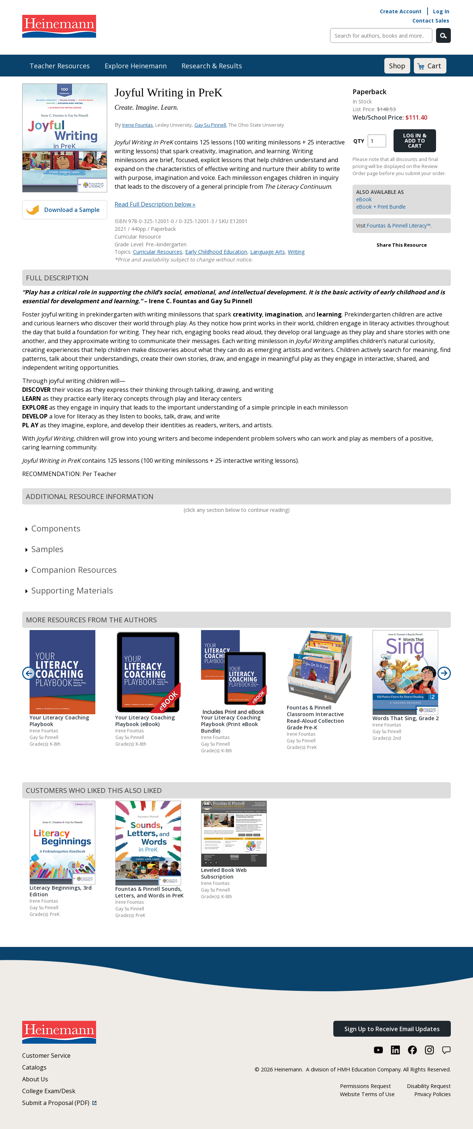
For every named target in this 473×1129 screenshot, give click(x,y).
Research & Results (211, 65)
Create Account (401, 11)
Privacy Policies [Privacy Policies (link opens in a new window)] (432, 1094)
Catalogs (34, 1067)
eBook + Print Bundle (381, 206)
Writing (296, 251)
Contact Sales (430, 20)
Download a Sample (72, 210)
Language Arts (267, 251)
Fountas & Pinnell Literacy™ (399, 225)
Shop (397, 65)
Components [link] (52, 528)
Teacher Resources (60, 65)
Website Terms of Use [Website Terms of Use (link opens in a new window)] (367, 1094)
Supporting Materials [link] (68, 590)
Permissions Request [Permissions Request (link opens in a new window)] (365, 1085)
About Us (35, 1079)
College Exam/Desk (48, 1091)
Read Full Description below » (155, 204)
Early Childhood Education (216, 251)
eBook (364, 199)
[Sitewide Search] (381, 35)
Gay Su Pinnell (210, 125)
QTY (358, 140)
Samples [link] (44, 548)
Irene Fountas (137, 125)
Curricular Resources (157, 251)
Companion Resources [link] (70, 569)
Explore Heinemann (136, 65)
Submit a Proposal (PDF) (59, 1103)
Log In (441, 11)
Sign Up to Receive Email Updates (392, 1029)
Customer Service (46, 1055)
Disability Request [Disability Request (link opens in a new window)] (429, 1085)
